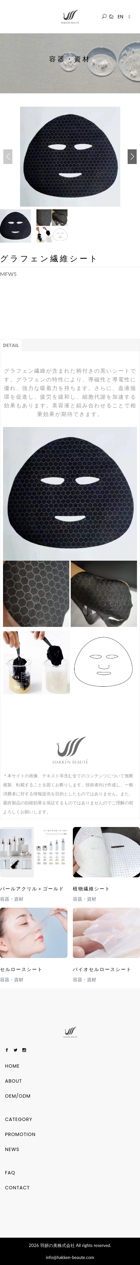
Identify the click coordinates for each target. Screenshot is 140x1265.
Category (18, 1119)
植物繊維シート (91, 888)
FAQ (10, 1172)
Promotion (20, 1134)
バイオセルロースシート (102, 969)
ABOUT (13, 1081)
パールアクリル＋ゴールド (32, 888)
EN (120, 16)
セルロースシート (21, 969)
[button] (132, 156)
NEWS (12, 1149)
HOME (12, 1066)
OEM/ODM (18, 1096)
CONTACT (17, 1187)
